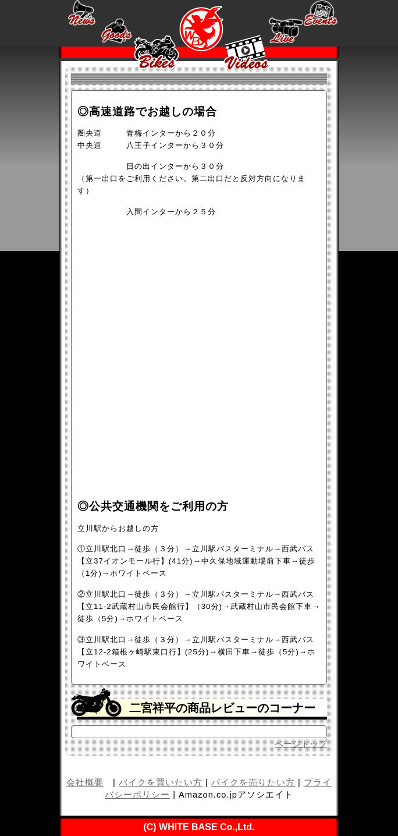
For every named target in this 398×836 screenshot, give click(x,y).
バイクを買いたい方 (160, 782)
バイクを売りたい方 (253, 782)
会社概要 (85, 782)
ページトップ (301, 744)
